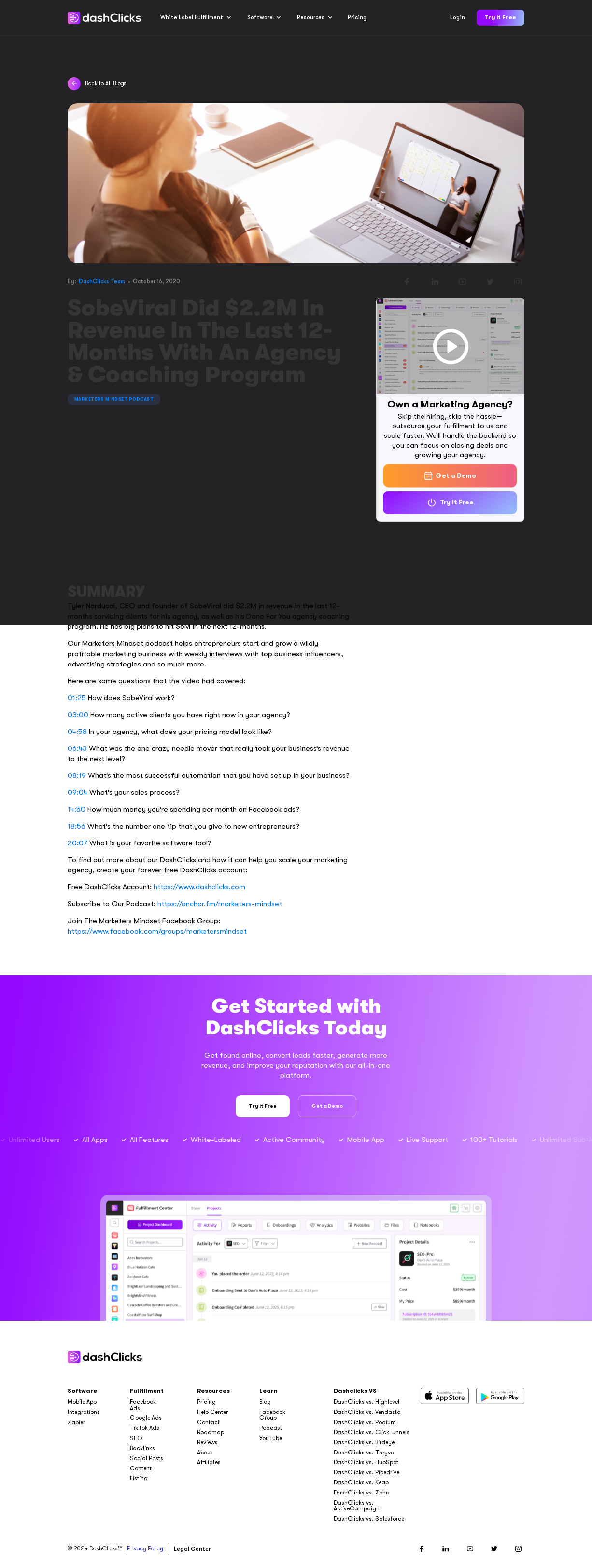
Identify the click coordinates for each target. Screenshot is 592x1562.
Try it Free (500, 17)
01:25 (77, 697)
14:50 (76, 809)
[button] (196, 17)
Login (457, 17)
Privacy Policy (145, 1548)
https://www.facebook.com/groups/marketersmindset (157, 931)
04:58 (77, 731)
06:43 (77, 748)
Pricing (357, 17)
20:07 (77, 843)
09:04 (77, 792)
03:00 (78, 714)
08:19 (77, 775)
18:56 (76, 826)
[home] (104, 18)
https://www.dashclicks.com (199, 887)
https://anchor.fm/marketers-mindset (219, 903)
